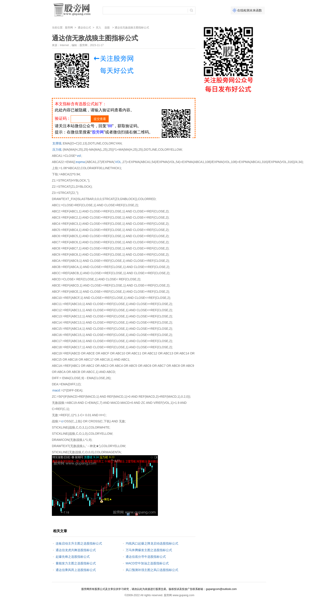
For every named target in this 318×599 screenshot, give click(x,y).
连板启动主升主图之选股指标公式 (79, 543)
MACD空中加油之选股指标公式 (147, 563)
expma (80, 162)
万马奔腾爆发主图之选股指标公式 (149, 550)
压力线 (57, 149)
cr (62, 421)
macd (56, 390)
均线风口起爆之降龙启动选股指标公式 (152, 543)
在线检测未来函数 (249, 10)
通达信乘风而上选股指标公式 (76, 570)
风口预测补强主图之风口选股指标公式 (152, 570)
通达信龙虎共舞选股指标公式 (76, 550)
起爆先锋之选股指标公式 (73, 556)
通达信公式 (84, 27)
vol (79, 155)
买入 (98, 27)
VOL (118, 162)
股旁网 (69, 27)
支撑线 (57, 143)
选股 (107, 27)
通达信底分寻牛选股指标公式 (146, 556)
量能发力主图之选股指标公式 (76, 563)
